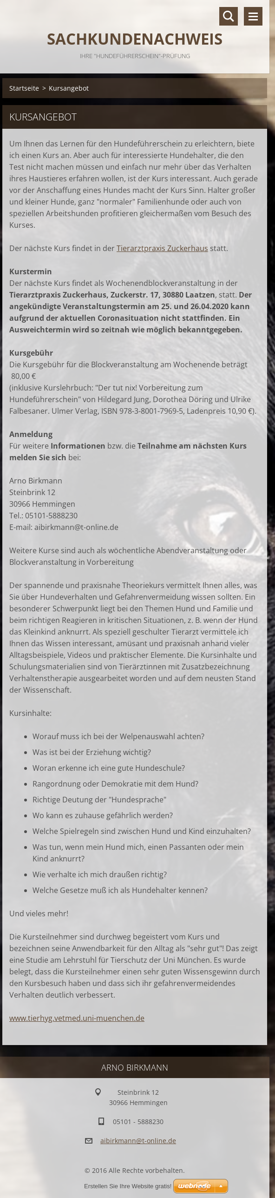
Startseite (24, 88)
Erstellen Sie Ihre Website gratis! (127, 1186)
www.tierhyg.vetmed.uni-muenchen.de (76, 1018)
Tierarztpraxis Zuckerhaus (162, 248)
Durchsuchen (228, 16)
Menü (253, 16)
